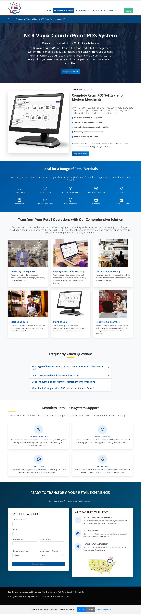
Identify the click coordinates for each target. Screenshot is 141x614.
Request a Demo (70, 71)
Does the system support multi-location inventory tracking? (64, 381)
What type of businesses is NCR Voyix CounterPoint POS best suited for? (68, 367)
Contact (112, 10)
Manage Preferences (104, 609)
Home (49, 10)
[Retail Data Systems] (14, 8)
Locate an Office (98, 10)
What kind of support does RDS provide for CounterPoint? (63, 388)
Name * (15, 529)
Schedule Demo (38, 564)
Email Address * (18, 539)
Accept (81, 609)
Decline (90, 609)
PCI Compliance (82, 10)
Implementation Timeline (49, 551)
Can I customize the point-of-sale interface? (55, 375)
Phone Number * (46, 539)
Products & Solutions (63, 10)
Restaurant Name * (19, 519)
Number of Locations (20, 551)
